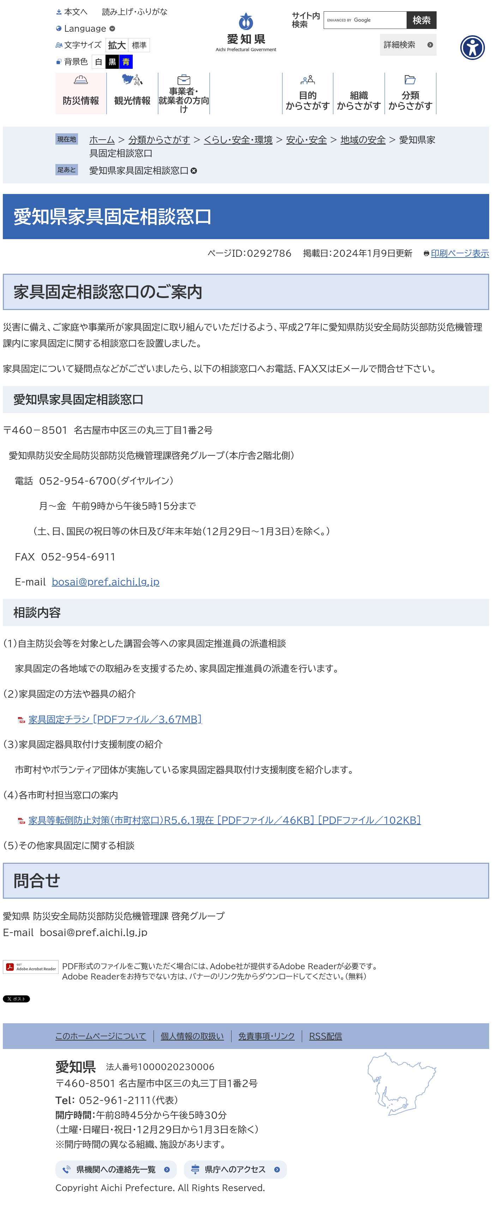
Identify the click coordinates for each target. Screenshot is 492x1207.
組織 (359, 101)
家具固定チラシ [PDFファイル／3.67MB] (115, 719)
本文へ (76, 12)
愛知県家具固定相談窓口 (139, 170)
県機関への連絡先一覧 (116, 1169)
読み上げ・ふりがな (135, 12)
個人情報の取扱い (192, 1036)
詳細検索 (399, 45)
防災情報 (81, 100)
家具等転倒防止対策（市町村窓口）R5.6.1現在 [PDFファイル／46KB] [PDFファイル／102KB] (225, 820)
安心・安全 (306, 139)
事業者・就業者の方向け (183, 100)
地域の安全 (363, 139)
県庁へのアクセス (235, 1169)
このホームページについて (100, 1036)
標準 (139, 45)
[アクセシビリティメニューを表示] (472, 47)
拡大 (117, 45)
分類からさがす (159, 139)
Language (85, 28)
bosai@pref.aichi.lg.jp (106, 581)
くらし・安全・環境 (238, 139)
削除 (194, 171)
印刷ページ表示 (460, 253)
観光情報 (132, 100)
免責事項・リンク (267, 1036)
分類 (410, 101)
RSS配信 (325, 1036)
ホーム (102, 139)
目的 (308, 101)
